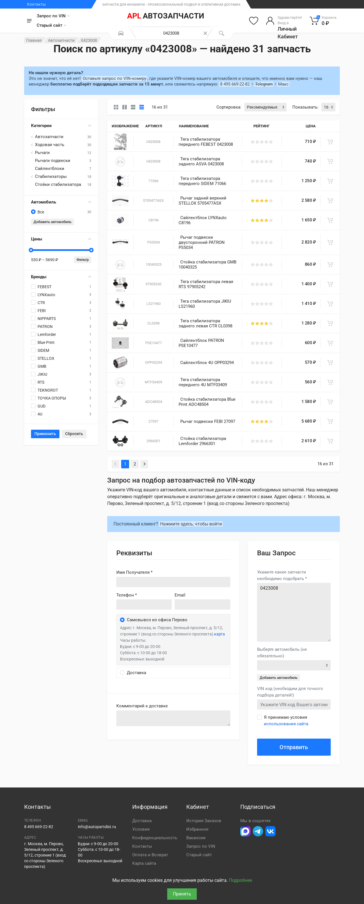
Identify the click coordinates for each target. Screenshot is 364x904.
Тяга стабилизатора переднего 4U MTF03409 (203, 382)
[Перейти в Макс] (245, 831)
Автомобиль (61, 202)
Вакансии (196, 837)
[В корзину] (330, 142)
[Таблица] (141, 107)
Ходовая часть (49, 144)
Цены (61, 239)
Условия (141, 829)
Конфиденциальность (154, 837)
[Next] (144, 464)
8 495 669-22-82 (235, 84)
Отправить (294, 747)
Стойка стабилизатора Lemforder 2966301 (202, 441)
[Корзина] (323, 20)
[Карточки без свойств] (116, 107)
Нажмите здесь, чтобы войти (191, 524)
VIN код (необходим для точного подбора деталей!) (290, 692)
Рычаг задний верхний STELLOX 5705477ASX (202, 201)
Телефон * (126, 595)
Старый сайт (51, 25)
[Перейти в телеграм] (258, 831)
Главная (34, 40)
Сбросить (74, 433)
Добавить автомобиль (52, 222)
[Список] (133, 107)
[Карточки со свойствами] (124, 107)
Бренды (61, 276)
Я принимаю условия (286, 720)
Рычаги (42, 152)
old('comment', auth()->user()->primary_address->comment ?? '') (173, 718)
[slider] (31, 250)
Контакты (36, 4)
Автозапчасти (61, 40)
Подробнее (240, 880)
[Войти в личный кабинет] (283, 20)
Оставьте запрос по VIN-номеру (114, 78)
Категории (61, 125)
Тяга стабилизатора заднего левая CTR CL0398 (205, 323)
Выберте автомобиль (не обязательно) (282, 652)
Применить (45, 433)
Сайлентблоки (49, 168)
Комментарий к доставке (142, 705)
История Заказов (203, 820)
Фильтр (82, 259)
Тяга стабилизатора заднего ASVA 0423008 (201, 161)
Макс (283, 84)
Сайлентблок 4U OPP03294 (207, 362)
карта (219, 634)
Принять (182, 894)
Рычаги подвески (52, 160)
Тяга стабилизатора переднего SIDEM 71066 (202, 181)
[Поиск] (221, 33)
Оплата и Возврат (150, 854)
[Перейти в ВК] (270, 831)
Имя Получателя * (134, 572)
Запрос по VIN (53, 15)
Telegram (264, 84)
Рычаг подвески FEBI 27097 (207, 421)
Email (180, 595)
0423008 (294, 612)
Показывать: (305, 107)
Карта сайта (144, 863)
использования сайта (286, 723)
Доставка (142, 820)
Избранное (197, 829)
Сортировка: (228, 107)
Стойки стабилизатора (58, 184)
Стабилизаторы (51, 176)
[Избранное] (253, 20)
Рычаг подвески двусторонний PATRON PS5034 (202, 242)
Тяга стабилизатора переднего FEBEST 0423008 (206, 142)
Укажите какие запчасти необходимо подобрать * (282, 575)
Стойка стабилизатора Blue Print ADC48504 (207, 402)
